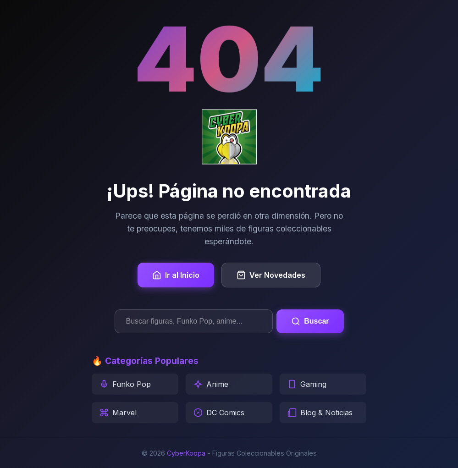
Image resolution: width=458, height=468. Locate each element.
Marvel (118, 412)
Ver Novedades (271, 275)
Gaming (306, 384)
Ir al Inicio (175, 275)
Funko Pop (125, 384)
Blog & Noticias (320, 412)
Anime (210, 384)
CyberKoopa (186, 453)
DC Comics (218, 412)
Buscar (310, 321)
